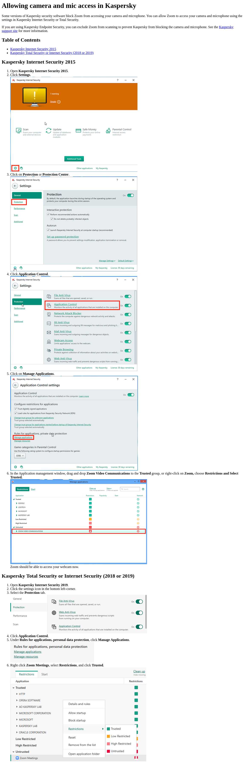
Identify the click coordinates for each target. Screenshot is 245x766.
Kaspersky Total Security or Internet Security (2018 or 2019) (52, 53)
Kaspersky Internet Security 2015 (33, 49)
